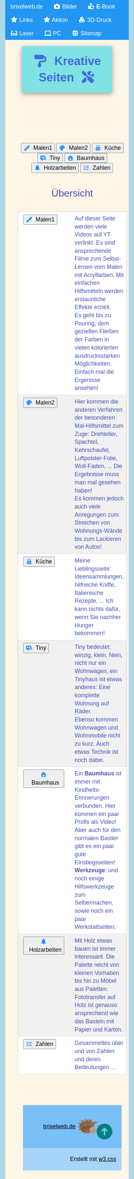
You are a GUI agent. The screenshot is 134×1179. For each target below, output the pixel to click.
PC (52, 33)
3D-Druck (94, 20)
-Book (101, 6)
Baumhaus (86, 158)
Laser (22, 33)
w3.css (107, 1159)
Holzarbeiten (55, 168)
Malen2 (73, 148)
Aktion (55, 20)
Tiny (50, 158)
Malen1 (38, 148)
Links (21, 20)
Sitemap (86, 33)
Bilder (65, 6)
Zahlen (96, 168)
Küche (108, 148)
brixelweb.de (26, 6)
